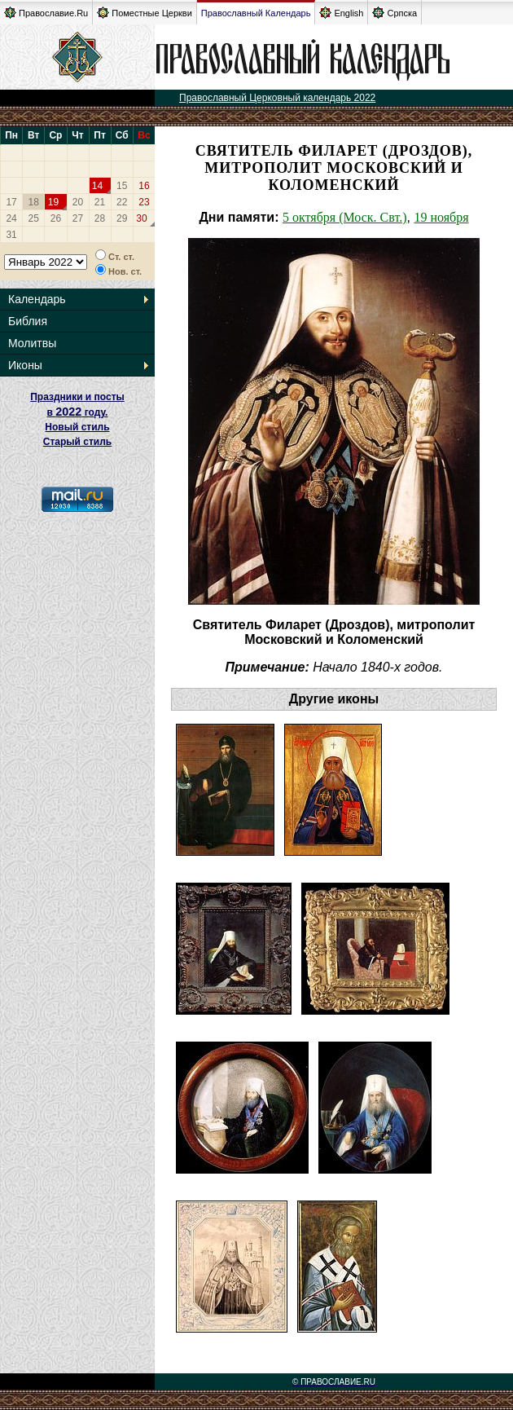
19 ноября (441, 217)
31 (11, 234)
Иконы (25, 365)
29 (121, 218)
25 (33, 218)
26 (55, 218)
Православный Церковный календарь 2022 (277, 98)
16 (143, 186)
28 (99, 218)
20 (77, 202)
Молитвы (32, 343)
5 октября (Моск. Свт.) (345, 217)
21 (99, 202)
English (341, 13)
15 (121, 186)
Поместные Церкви (144, 13)
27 (77, 218)
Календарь (37, 299)
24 (11, 218)
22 (121, 202)
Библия (27, 321)
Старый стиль (77, 441)
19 (53, 202)
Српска (394, 13)
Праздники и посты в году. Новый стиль (77, 412)
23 (143, 202)
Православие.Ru (46, 13)
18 (33, 202)
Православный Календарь (256, 13)
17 (11, 202)
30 (141, 218)
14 (97, 186)
